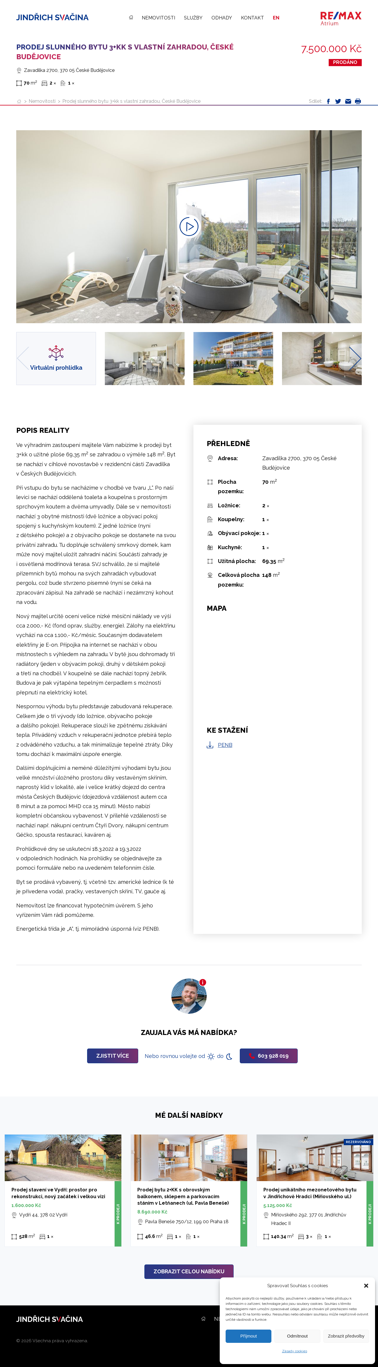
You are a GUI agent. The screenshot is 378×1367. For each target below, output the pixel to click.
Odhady (221, 18)
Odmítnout (297, 1335)
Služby (193, 18)
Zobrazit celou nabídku (189, 1271)
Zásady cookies (294, 1351)
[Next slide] (355, 358)
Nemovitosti (158, 18)
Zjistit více (112, 1056)
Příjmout (248, 1335)
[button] (366, 1286)
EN (276, 18)
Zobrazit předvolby (346, 1335)
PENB (225, 745)
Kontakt (252, 18)
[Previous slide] (23, 358)
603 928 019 (269, 1056)
